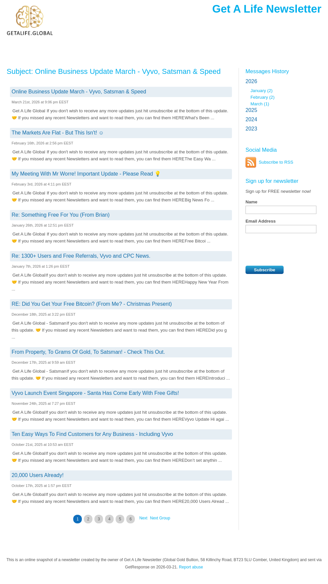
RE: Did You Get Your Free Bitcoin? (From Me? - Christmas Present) (92, 304)
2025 (251, 110)
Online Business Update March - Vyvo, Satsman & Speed (79, 91)
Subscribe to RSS (276, 162)
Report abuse (191, 567)
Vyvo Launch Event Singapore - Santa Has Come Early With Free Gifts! (95, 393)
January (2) (261, 90)
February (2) (262, 97)
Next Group (160, 518)
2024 (251, 119)
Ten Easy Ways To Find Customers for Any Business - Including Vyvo (92, 434)
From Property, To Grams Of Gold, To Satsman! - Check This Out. (88, 352)
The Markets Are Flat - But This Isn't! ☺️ (58, 132)
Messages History (267, 71)
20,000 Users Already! (38, 475)
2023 (251, 129)
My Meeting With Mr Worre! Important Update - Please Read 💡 (86, 174)
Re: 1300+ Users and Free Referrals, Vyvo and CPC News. (81, 256)
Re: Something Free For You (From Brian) (61, 215)
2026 (251, 81)
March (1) (259, 103)
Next (143, 518)
